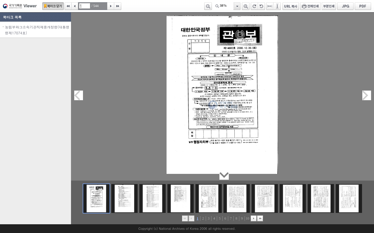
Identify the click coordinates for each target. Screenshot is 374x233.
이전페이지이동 (78, 95)
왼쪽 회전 (261, 6)
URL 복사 (291, 6)
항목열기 (236, 6)
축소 (208, 6)
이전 (75, 6)
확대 (246, 6)
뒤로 (253, 218)
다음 (110, 6)
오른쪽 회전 (254, 6)
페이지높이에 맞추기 (277, 6)
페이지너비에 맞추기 (270, 6)
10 (247, 218)
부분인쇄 (329, 6)
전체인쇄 (310, 6)
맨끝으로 (260, 218)
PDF (363, 6)
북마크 (53, 6)
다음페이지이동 (366, 95)
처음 (68, 6)
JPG (345, 6)
